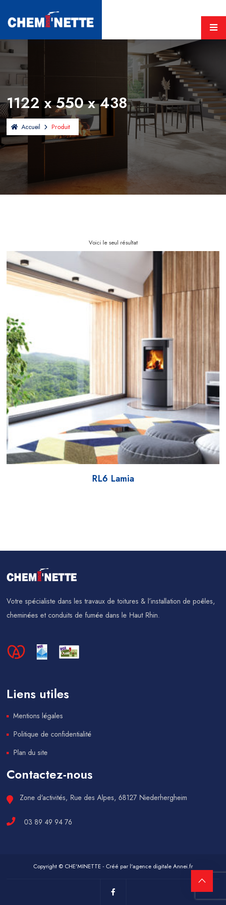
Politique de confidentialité (52, 734)
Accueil (25, 126)
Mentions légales (38, 716)
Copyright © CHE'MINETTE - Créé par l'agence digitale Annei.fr (113, 866)
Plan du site (30, 753)
